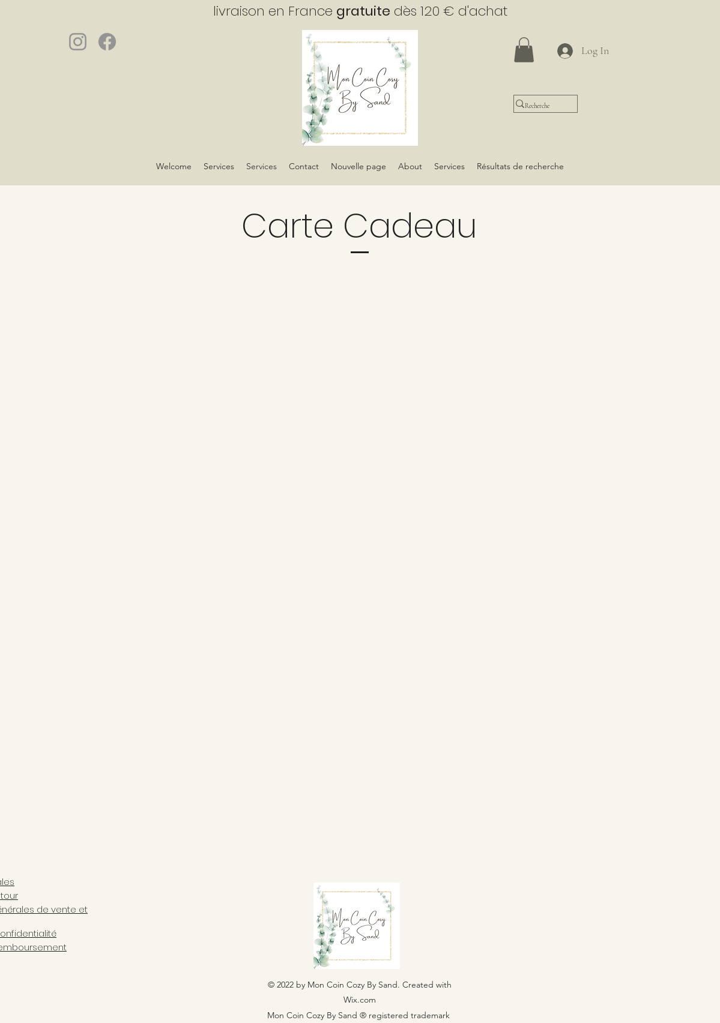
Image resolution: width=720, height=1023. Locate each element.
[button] (523, 49)
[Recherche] (538, 105)
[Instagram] (77, 41)
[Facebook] (107, 41)
